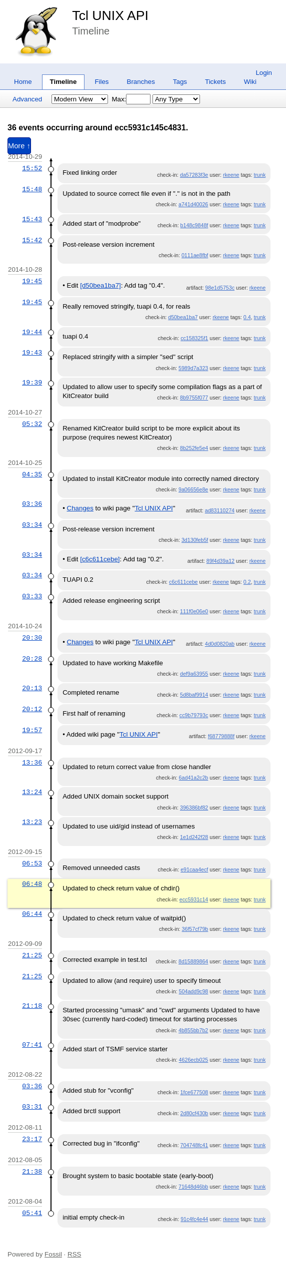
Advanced (27, 99)
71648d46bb (193, 1187)
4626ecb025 (193, 1060)
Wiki (250, 81)
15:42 (32, 240)
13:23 (32, 822)
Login (264, 72)
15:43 (32, 219)
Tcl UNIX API (110, 15)
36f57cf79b (195, 929)
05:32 (32, 424)
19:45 (32, 281)
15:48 (32, 189)
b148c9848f (194, 225)
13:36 (32, 762)
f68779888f (221, 736)
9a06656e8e (193, 489)
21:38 (32, 1171)
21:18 (32, 1005)
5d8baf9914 (194, 695)
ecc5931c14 (194, 899)
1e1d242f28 (194, 837)
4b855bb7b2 (193, 1030)
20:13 (32, 688)
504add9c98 (193, 991)
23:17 (32, 1139)
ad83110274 (219, 510)
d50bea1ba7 (183, 317)
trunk (260, 175)
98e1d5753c (219, 288)
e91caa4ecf (194, 869)
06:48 (32, 883)
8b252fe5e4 (194, 448)
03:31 (32, 1106)
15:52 (32, 168)
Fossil (53, 1254)
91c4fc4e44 (194, 1219)
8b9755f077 (194, 398)
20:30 (32, 637)
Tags (180, 81)
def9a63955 (194, 674)
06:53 (32, 863)
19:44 (32, 332)
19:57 (32, 730)
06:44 (32, 913)
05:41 (32, 1213)
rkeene (231, 175)
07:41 (32, 1044)
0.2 (247, 582)
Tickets (215, 81)
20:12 (32, 709)
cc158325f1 (194, 338)
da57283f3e (194, 175)
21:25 (32, 955)
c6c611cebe (183, 582)
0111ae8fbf (195, 255)
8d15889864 (193, 961)
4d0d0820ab (219, 644)
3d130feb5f (195, 540)
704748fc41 (194, 1145)
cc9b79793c (194, 715)
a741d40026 (193, 204)
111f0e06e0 (194, 611)
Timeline (63, 81)
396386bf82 (194, 808)
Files (101, 81)
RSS (74, 1254)
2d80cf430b (194, 1113)
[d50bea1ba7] (100, 285)
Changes (80, 508)
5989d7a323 (193, 368)
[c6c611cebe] (100, 559)
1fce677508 (194, 1092)
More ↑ (19, 146)
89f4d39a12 (220, 561)
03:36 (32, 503)
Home (23, 81)
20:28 (32, 658)
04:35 (32, 474)
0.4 (247, 317)
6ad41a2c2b (193, 778)
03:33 (32, 596)
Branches (141, 81)
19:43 (32, 352)
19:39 (32, 382)
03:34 (32, 524)
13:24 (32, 792)
